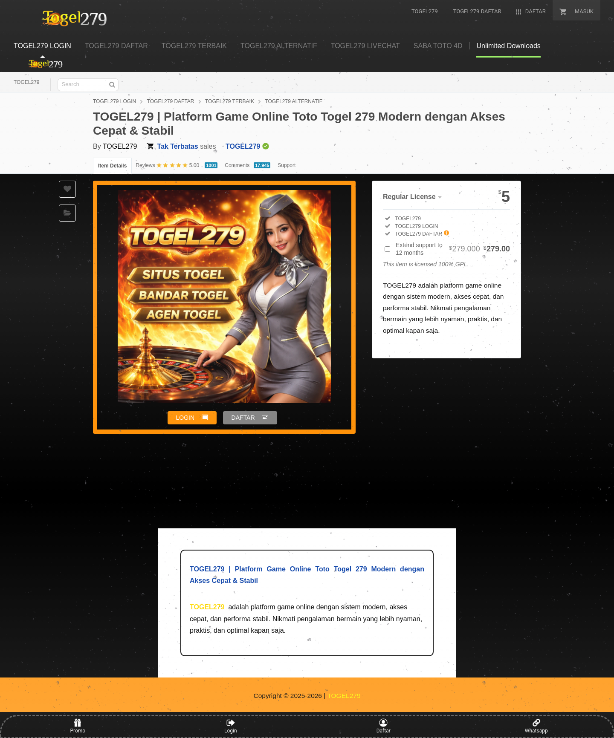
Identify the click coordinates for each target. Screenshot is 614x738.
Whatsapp (536, 726)
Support (286, 165)
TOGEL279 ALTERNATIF (293, 101)
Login (230, 726)
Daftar (384, 726)
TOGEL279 (26, 82)
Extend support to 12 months (453, 249)
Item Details (112, 166)
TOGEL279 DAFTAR (170, 101)
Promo (77, 726)
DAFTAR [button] (243, 417)
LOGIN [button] (185, 417)
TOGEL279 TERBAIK (229, 101)
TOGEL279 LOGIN (114, 101)
